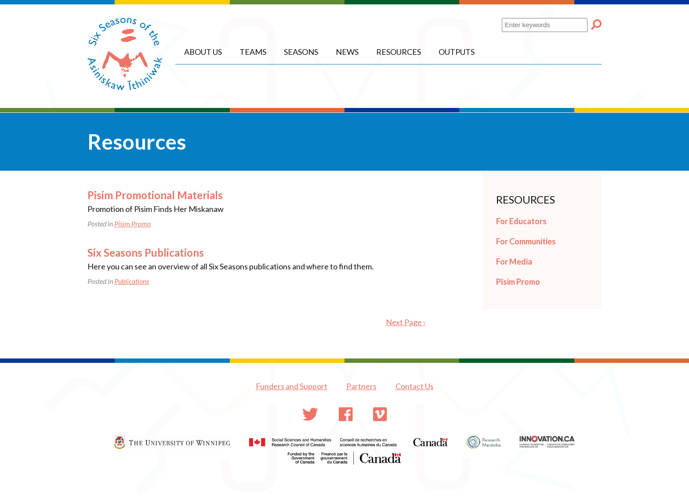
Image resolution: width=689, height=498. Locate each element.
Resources (398, 52)
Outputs (457, 52)
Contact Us (414, 386)
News (347, 52)
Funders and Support (291, 386)
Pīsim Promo (132, 223)
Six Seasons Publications (145, 252)
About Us (203, 52)
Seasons (301, 52)
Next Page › (406, 322)
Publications (131, 281)
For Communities (526, 241)
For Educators (521, 221)
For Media (514, 261)
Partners (361, 386)
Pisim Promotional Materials (155, 195)
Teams (252, 52)
